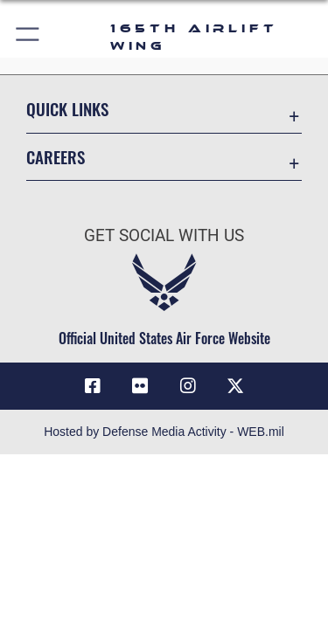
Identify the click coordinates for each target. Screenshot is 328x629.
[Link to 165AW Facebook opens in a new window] (93, 386)
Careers (55, 156)
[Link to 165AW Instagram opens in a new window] (188, 386)
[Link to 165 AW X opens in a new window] (235, 386)
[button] (28, 37)
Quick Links (67, 108)
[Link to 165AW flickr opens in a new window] (140, 386)
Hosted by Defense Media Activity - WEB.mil (164, 432)
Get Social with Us (164, 235)
